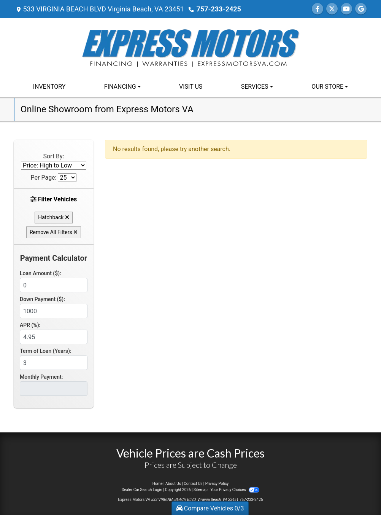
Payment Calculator (53, 258)
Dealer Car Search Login (142, 490)
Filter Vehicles (53, 199)
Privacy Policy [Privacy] (217, 484)
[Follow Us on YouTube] (346, 9)
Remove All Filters (54, 232)
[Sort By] (53, 165)
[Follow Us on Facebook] (317, 9)
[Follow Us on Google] (361, 9)
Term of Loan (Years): (45, 351)
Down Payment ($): (42, 299)
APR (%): (30, 325)
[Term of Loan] (53, 363)
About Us (173, 484)
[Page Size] (67, 177)
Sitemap (201, 490)
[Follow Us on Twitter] (332, 9)
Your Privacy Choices (234, 490)
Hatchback (53, 217)
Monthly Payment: (41, 377)
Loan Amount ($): (40, 273)
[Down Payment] (53, 311)
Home (157, 484)
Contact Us (193, 484)
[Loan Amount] (53, 285)
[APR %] (53, 337)
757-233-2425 (218, 9)
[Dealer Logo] (190, 46)
